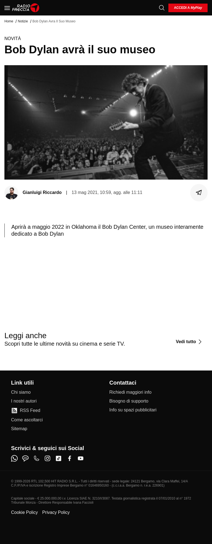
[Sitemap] (19, 429)
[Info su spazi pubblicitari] (133, 410)
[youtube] (80, 458)
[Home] (25, 7)
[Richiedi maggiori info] (130, 392)
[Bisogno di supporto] (128, 401)
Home (8, 21)
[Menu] (7, 7)
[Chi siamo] (21, 392)
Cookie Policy (24, 512)
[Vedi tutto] (189, 341)
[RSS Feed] (25, 410)
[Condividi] (199, 192)
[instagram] (47, 458)
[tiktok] (58, 458)
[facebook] (69, 458)
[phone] (36, 458)
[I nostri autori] (23, 401)
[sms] (25, 458)
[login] (188, 8)
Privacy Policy (56, 512)
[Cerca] (161, 7)
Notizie (23, 21)
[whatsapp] (14, 458)
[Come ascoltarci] (27, 420)
